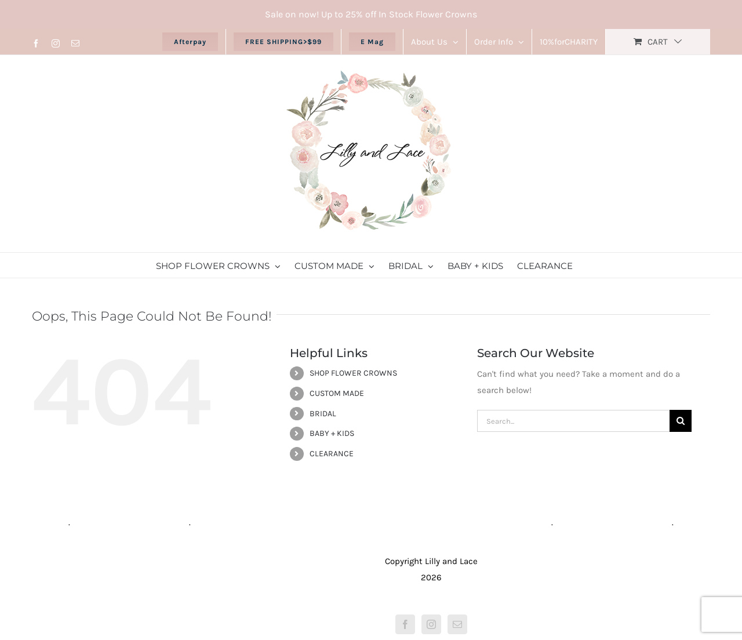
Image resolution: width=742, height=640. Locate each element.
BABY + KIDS (332, 433)
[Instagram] (431, 624)
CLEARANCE (332, 454)
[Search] (681, 421)
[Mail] (457, 624)
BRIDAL (323, 414)
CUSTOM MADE (337, 393)
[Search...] (573, 421)
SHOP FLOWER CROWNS (353, 373)
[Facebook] (405, 624)
